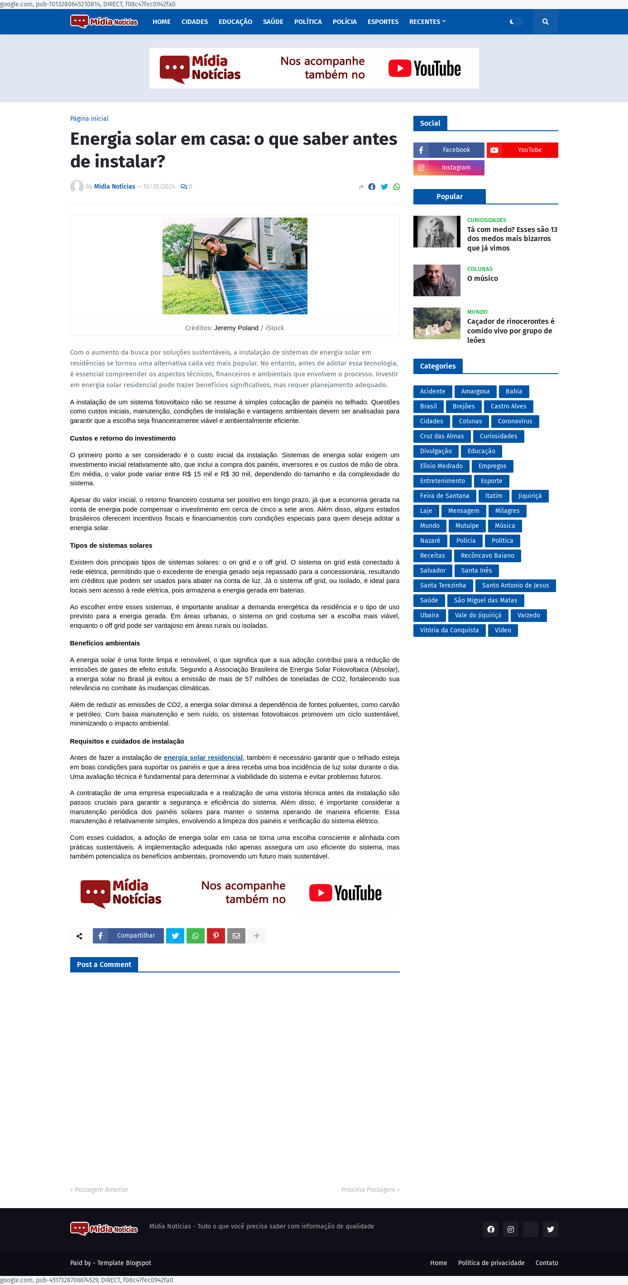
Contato (547, 1263)
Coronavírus (515, 421)
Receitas (432, 556)
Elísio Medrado (441, 466)
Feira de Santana (445, 496)
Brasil (428, 406)
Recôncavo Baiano (487, 556)
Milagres (507, 511)
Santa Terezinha (443, 585)
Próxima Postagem (368, 1190)
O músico (482, 278)
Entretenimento (442, 481)
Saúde (429, 600)
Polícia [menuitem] (345, 22)
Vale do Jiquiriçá (478, 615)
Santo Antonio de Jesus (515, 585)
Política (502, 541)
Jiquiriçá (530, 496)
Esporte (492, 481)
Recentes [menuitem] (424, 22)
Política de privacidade (491, 1263)
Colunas (470, 421)
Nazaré (430, 541)
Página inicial (89, 119)
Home (438, 1263)
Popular (449, 196)
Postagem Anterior (101, 1190)
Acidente (433, 391)
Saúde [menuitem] (273, 22)
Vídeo (503, 630)
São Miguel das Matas (486, 600)
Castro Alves (509, 406)
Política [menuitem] (308, 22)
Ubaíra (429, 615)
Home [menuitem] (162, 22)
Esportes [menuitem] (383, 22)
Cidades (431, 421)
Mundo (430, 526)
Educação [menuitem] (235, 22)
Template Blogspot (124, 1263)
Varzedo (529, 615)
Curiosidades (499, 436)
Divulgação (436, 451)
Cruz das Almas (442, 436)
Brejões (464, 406)
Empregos (493, 466)
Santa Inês (476, 570)
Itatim (494, 496)
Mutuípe (467, 526)
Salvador (433, 570)
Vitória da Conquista (449, 630)
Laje (426, 511)
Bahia (514, 391)
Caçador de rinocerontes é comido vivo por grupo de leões (511, 331)
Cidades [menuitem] (195, 22)
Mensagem (463, 511)
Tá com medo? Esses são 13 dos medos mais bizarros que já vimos (512, 239)
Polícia (466, 541)
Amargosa (475, 391)
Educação (481, 451)
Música (505, 526)
